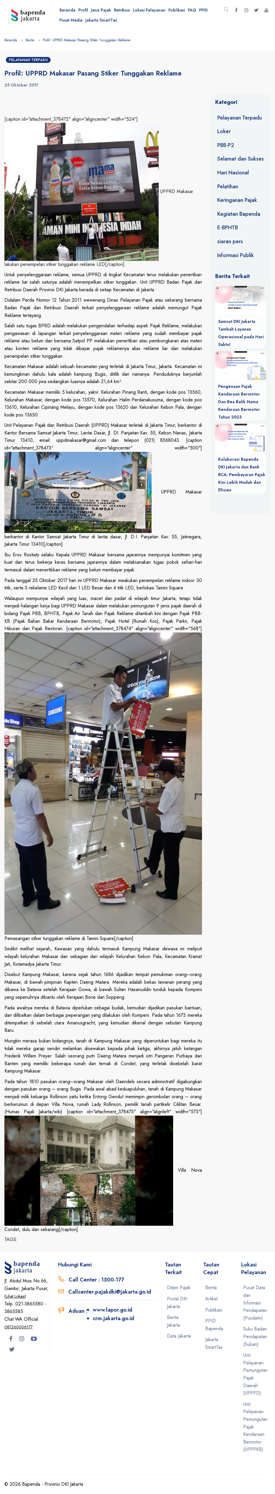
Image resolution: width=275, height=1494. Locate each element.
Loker (224, 131)
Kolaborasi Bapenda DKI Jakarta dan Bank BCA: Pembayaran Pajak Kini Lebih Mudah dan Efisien (241, 474)
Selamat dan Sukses (240, 159)
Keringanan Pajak (237, 200)
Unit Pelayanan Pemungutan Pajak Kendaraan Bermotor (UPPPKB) (255, 1427)
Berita (30, 40)
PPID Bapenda (214, 1325)
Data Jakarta (179, 1336)
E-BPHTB (227, 227)
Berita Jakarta (173, 1321)
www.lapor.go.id (112, 1310)
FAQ (192, 10)
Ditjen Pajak (178, 1287)
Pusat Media (70, 20)
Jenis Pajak (101, 10)
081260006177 (18, 1327)
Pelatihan (227, 186)
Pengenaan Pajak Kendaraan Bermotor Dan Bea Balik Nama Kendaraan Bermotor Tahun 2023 (239, 401)
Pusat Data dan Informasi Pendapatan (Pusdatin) (255, 1302)
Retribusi (122, 10)
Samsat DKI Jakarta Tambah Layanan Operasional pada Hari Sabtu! (241, 332)
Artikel (211, 1298)
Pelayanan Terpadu (28, 60)
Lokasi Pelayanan (149, 10)
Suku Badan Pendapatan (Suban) (255, 1336)
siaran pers (230, 241)
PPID (203, 10)
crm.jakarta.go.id (113, 1318)
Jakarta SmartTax (101, 20)
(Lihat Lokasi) (15, 1296)
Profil (83, 10)
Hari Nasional (233, 172)
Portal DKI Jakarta (177, 1302)
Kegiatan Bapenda (238, 214)
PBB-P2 (225, 145)
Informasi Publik (235, 255)
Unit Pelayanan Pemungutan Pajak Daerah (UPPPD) (255, 1374)
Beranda (67, 10)
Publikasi (176, 10)
